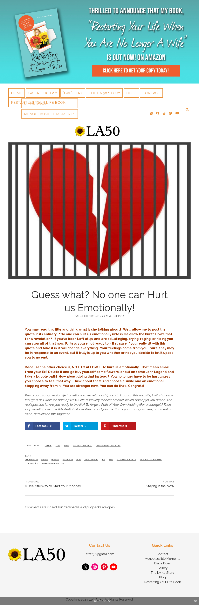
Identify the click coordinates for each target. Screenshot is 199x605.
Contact (151, 93)
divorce (55, 458)
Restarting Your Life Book (38, 102)
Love (66, 444)
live (103, 458)
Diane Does (162, 562)
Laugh (48, 444)
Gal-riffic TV (41, 93)
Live (58, 444)
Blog (131, 93)
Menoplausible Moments (162, 557)
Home (16, 93)
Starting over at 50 (82, 444)
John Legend (91, 458)
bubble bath (31, 458)
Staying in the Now (160, 484)
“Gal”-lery (72, 93)
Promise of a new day (151, 458)
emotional (68, 458)
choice (44, 458)
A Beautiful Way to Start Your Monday (53, 484)
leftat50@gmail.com (99, 552)
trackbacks (71, 506)
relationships (31, 461)
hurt (78, 458)
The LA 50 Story (104, 93)
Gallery (162, 566)
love (111, 458)
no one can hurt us (126, 458)
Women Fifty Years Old (108, 444)
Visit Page (99, 42)
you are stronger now (53, 461)
